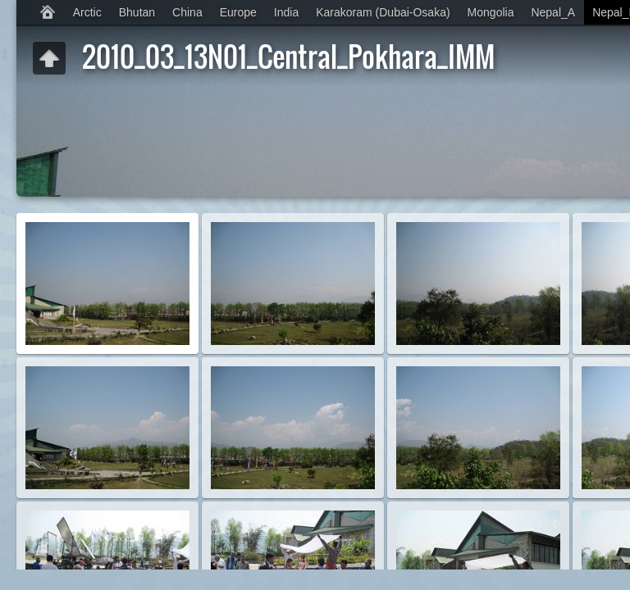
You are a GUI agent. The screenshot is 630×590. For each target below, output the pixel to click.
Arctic (87, 12)
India (286, 12)
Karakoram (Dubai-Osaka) (383, 12)
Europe (238, 12)
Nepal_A (553, 12)
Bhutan (137, 12)
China (187, 12)
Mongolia (491, 12)
